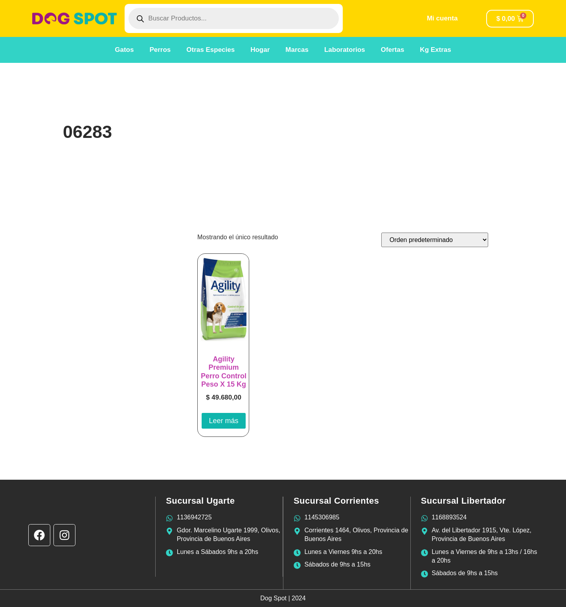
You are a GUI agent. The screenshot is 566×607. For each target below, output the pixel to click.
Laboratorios (344, 49)
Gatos (124, 49)
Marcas (297, 49)
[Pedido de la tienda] (434, 240)
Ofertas (392, 49)
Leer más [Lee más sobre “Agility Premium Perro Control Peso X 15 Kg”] (223, 421)
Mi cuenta (442, 18)
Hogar (260, 49)
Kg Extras (435, 49)
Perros (160, 49)
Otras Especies (210, 49)
